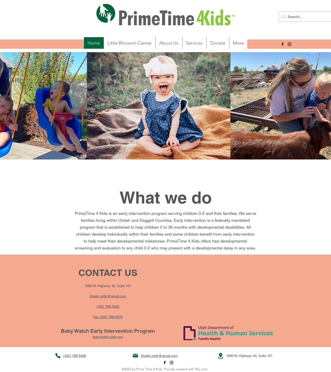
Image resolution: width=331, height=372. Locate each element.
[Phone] (58, 356)
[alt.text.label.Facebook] (282, 44)
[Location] (221, 356)
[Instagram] (289, 44)
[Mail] (135, 356)
